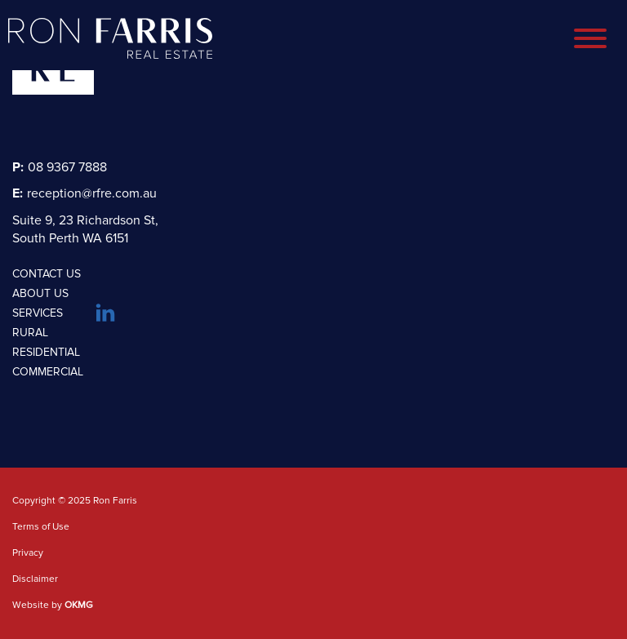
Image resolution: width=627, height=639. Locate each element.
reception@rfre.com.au (84, 193)
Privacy (27, 553)
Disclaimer (35, 579)
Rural (30, 333)
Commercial (47, 372)
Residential (46, 352)
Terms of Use (40, 527)
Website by (52, 605)
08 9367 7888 (59, 167)
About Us (40, 294)
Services (37, 313)
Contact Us (46, 274)
